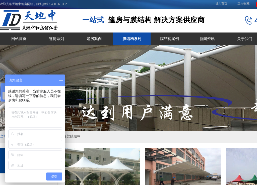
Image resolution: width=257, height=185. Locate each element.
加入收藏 (243, 3)
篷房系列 (56, 39)
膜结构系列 (131, 39)
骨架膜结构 (72, 136)
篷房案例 (94, 39)
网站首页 (18, 39)
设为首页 (221, 3)
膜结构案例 (169, 39)
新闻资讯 (207, 39)
